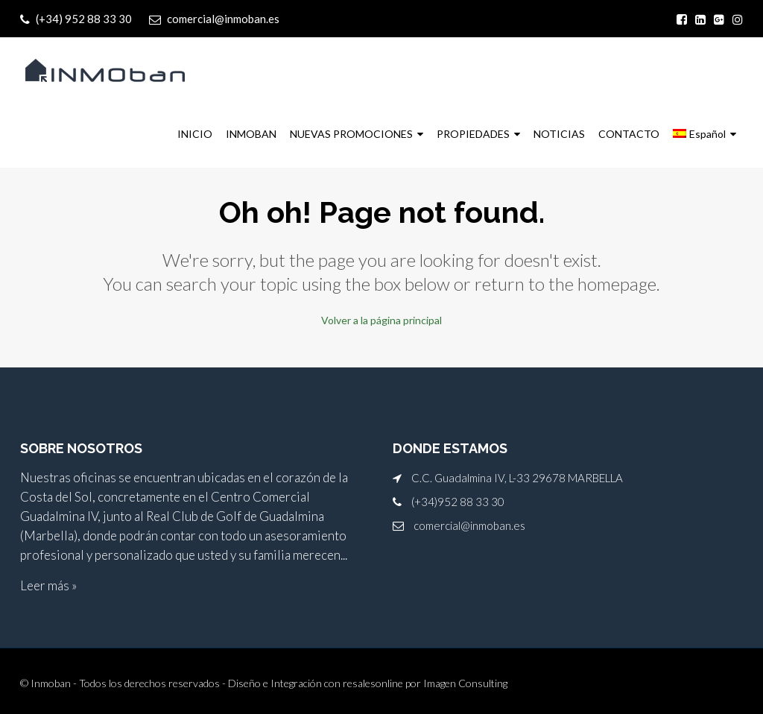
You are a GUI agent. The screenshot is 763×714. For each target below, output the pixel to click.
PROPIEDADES (473, 133)
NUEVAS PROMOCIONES (351, 133)
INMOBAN (251, 133)
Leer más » (48, 584)
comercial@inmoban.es (469, 524)
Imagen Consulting (465, 681)
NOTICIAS (559, 133)
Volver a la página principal (381, 319)
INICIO (194, 133)
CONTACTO (628, 133)
